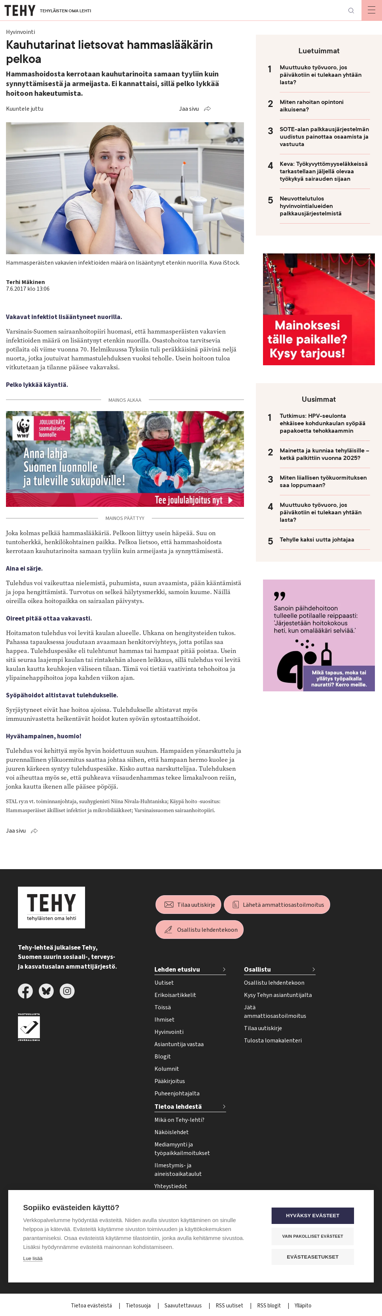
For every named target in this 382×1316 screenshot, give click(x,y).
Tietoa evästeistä (92, 1306)
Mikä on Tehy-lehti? (179, 1120)
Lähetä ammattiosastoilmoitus (283, 905)
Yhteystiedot (170, 1186)
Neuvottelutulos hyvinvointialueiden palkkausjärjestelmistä (311, 206)
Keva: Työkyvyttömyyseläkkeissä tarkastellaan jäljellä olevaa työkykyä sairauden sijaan (324, 171)
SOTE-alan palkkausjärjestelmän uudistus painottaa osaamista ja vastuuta (324, 137)
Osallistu (257, 969)
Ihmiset (164, 1020)
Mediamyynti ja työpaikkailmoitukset (182, 1148)
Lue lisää (33, 1259)
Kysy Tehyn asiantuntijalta (278, 995)
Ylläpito (303, 1306)
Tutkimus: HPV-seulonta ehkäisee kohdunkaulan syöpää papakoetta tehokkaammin (323, 423)
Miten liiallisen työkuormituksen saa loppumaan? (323, 481)
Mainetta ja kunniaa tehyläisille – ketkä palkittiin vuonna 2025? (324, 454)
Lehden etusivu (177, 969)
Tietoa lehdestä (178, 1106)
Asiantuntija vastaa (179, 1044)
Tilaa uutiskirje (196, 905)
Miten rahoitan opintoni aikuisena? (312, 105)
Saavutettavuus (184, 1306)
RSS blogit (269, 1306)
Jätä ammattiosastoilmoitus (275, 1011)
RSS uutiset (230, 1306)
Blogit (162, 1057)
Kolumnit (166, 1069)
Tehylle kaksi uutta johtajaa (317, 539)
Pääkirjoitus (169, 1081)
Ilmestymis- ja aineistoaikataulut (178, 1169)
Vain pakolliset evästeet (314, 1236)
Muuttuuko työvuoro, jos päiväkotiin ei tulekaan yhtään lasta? (320, 75)
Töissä (162, 1007)
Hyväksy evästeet (314, 1216)
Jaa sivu (189, 109)
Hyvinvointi (169, 1032)
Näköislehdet (171, 1132)
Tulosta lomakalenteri (273, 1040)
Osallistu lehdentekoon (207, 930)
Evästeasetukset (314, 1257)
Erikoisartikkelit (175, 995)
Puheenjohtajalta (177, 1093)
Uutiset (164, 983)
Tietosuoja (139, 1306)
